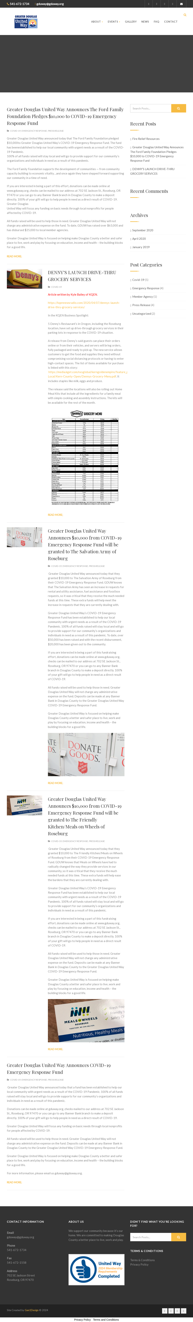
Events (114, 21)
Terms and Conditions (106, 1319)
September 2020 (142, 230)
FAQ (156, 21)
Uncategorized (141, 313)
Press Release (56, 130)
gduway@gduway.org (20, 1237)
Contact (171, 21)
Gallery (131, 21)
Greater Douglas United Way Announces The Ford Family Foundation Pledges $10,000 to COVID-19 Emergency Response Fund (65, 116)
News (145, 21)
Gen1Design (32, 1310)
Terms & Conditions (142, 1260)
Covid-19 (15, 130)
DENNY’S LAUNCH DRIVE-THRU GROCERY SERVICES (152, 171)
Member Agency (142, 296)
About (97, 21)
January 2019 (141, 247)
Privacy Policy (139, 1264)
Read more (14, 256)
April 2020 (139, 238)
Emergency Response (34, 130)
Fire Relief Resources (146, 138)
